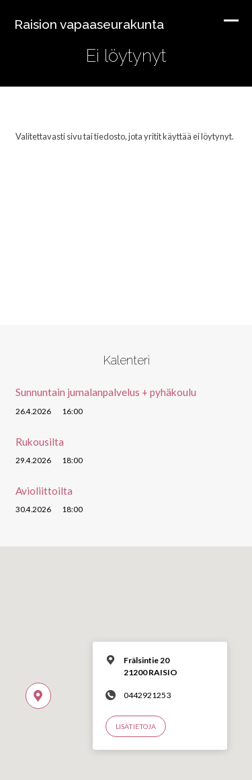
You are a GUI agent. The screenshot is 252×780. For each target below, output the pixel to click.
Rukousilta (39, 442)
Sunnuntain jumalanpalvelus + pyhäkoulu (105, 392)
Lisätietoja (136, 726)
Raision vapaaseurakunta (89, 24)
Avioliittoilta (44, 491)
